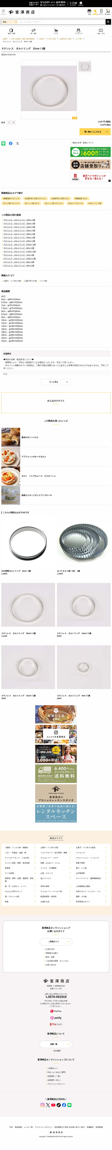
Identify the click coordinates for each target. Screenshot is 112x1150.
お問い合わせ (49, 965)
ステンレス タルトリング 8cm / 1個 (17, 262)
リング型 (78, 39)
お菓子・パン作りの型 (47, 39)
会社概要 (56, 1051)
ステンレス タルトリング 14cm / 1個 (18, 227)
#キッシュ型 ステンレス (54, 203)
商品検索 (18, 1127)
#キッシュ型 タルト (32, 203)
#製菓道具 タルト (81, 198)
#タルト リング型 (94, 203)
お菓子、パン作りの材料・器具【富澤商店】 (19, 39)
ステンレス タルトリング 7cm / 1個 (17, 255)
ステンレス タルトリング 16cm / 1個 (18, 230)
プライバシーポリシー (55, 1084)
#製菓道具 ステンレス (11, 198)
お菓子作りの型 (65, 39)
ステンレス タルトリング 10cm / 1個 (18, 220)
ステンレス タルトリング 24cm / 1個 (18, 241)
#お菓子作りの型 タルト (60, 198)
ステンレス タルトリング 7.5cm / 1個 (18, 251)
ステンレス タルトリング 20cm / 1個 (18, 237)
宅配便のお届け (50, 953)
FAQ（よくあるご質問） (56, 1072)
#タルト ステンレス (75, 203)
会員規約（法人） (53, 1080)
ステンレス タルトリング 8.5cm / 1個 (18, 258)
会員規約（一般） (53, 1076)
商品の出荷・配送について (82, 143)
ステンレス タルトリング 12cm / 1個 (18, 223)
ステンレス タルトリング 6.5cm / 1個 (18, 244)
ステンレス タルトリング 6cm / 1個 (17, 248)
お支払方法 (48, 949)
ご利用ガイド (51, 1068)
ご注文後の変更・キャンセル (55, 961)
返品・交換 (48, 957)
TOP (11, 1127)
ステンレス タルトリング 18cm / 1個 (18, 234)
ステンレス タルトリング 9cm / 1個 (17, 265)
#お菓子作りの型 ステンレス (35, 198)
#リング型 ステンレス (11, 203)
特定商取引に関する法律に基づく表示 (70, 1127)
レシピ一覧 (28, 1127)
